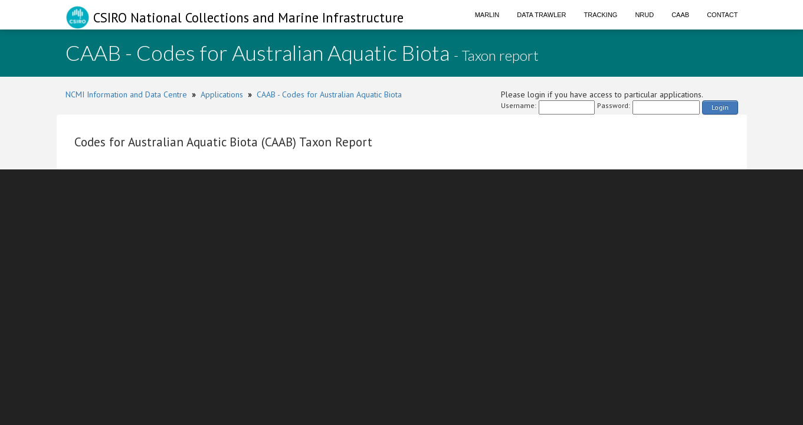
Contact (722, 14)
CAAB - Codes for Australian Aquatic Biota (329, 94)
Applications (222, 94)
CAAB (680, 14)
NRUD (644, 14)
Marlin (487, 14)
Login (720, 107)
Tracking (601, 14)
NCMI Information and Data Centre (126, 94)
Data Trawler (541, 14)
